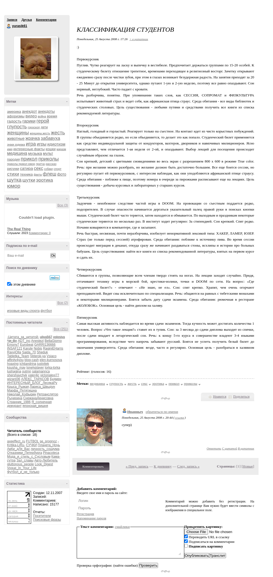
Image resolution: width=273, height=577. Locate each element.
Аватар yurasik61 (35, 58)
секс (38, 168)
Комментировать (93, 466)
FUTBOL (32, 441)
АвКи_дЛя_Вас (18, 449)
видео (31, 116)
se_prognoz (48, 441)
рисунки (13, 169)
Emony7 (13, 345)
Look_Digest (44, 464)
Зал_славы (24, 460)
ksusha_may (16, 367)
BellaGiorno (53, 341)
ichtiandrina (27, 364)
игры (41, 144)
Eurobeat (26, 345)
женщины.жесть (40, 133)
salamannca (41, 371)
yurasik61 (9, 26)
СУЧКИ (31, 445)
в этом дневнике (23, 284)
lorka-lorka (52, 367)
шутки (28, 180)
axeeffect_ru (16, 441)
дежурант (14, 406)
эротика (44, 180)
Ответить (214, 448)
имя (10, 149)
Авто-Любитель (46, 460)
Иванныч (135, 412)
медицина (17, 153)
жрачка (32, 138)
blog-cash (32, 360)
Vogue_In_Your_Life (22, 468)
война (42, 116)
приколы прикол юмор (21, 163)
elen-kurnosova (51, 360)
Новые (248, 466)
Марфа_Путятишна (22, 390)
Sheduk (42, 352)
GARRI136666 (44, 345)
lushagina (14, 371)
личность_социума (45, 449)
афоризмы (16, 116)
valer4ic (33, 375)
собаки (48, 168)
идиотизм (56, 144)
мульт (48, 153)
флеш (49, 174)
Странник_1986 (19, 402)
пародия (13, 159)
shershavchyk (17, 375)
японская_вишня (35, 406)
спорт (58, 168)
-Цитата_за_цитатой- (23, 337)
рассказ (51, 163)
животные (16, 138)
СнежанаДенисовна (38, 398)
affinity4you (15, 360)
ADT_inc (24, 341)
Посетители (42, 516)
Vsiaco (52, 356)
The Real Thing (19, 229)
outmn (26, 371)
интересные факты (29, 149)
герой (43, 121)
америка (14, 112)
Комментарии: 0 (40, 233)
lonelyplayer (35, 367)
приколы (48, 159)
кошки (50, 149)
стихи (13, 174)
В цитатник (246, 448)
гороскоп (34, 127)
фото (61, 174)
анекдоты (46, 111)
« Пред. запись (137, 466)
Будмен (55, 379)
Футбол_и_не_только (23, 472)
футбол (46, 311)
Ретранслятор (47, 394)
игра (31, 144)
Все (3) (62, 205)
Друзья (26, 20)
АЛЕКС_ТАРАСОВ (35, 379)
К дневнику (163, 466)
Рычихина (14, 398)
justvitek (43, 364)
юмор (13, 186)
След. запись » (188, 466)
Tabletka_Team (18, 356)
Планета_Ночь (49, 445)
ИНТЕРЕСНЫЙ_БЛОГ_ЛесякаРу (32, 383)
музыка (35, 153)
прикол (29, 159)
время (52, 116)
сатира (26, 168)
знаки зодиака (16, 144)
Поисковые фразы (47, 520)
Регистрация (85, 514)
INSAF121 (14, 348)
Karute (28, 348)
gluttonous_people (20, 464)
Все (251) (61, 329)
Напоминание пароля (91, 518)
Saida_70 (29, 352)
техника (26, 174)
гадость (14, 121)
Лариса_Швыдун (42, 387)
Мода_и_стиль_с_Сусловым (29, 456)
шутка (14, 180)
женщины (18, 132)
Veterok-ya (38, 356)
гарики (28, 121)
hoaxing (13, 364)
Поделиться (241, 396)
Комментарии (46, 20)
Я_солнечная (41, 402)
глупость (17, 126)
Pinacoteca (51, 453)
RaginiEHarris (53, 348)
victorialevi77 (49, 375)
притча (40, 163)
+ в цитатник (138, 39)
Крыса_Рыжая (18, 387)
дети (44, 127)
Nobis (38, 348)
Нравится (219, 396)
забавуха (50, 138)
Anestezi (37, 341)
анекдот (29, 111)
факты (38, 174)
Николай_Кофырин (21, 394)
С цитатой (229, 448)
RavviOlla (14, 352)
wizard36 (13, 379)
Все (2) (62, 303)
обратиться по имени (162, 412)
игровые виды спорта (23, 311)
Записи (12, 20)
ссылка (179, 417)
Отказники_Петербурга (24, 453)
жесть (58, 132)
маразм (61, 149)
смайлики (122, 527)
